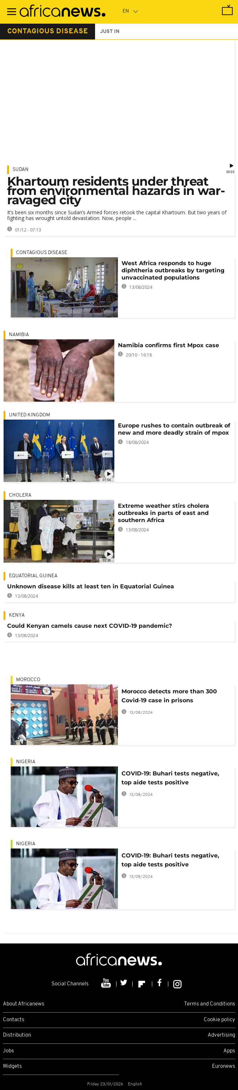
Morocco (28, 680)
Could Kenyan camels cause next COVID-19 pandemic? (89, 625)
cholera (20, 495)
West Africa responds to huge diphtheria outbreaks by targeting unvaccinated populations (173, 270)
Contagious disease (41, 252)
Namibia (19, 335)
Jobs (8, 1051)
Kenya (17, 615)
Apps (229, 1051)
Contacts (13, 1020)
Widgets (12, 1066)
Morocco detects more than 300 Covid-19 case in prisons (169, 696)
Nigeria (25, 762)
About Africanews (23, 1004)
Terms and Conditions (209, 1004)
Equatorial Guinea (33, 576)
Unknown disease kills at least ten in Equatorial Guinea (90, 586)
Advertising (221, 1035)
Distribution (17, 1035)
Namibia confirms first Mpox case (168, 345)
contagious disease (47, 31)
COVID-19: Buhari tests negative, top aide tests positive (170, 778)
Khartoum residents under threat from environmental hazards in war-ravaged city (116, 190)
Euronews (223, 1066)
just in (109, 31)
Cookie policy (219, 1020)
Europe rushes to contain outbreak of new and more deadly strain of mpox (174, 429)
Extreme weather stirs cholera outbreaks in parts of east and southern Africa (163, 513)
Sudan (21, 169)
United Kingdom (29, 415)
